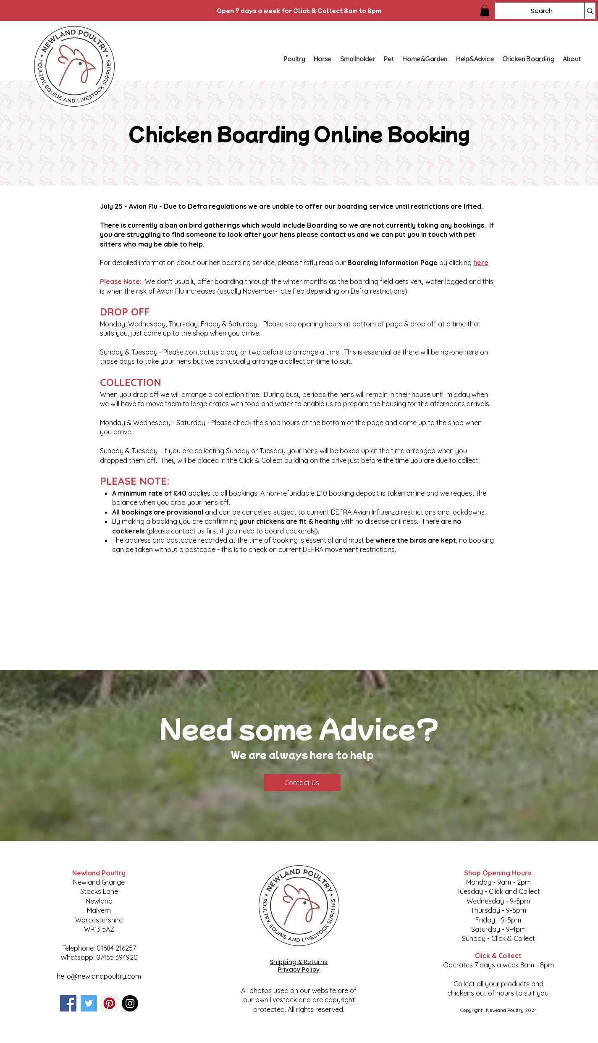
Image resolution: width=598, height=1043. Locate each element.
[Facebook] (68, 1003)
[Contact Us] (302, 782)
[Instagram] (130, 1003)
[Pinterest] (109, 1003)
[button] (485, 10)
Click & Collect (498, 955)
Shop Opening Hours (498, 873)
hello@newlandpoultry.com (99, 976)
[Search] (533, 11)
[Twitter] (89, 1003)
